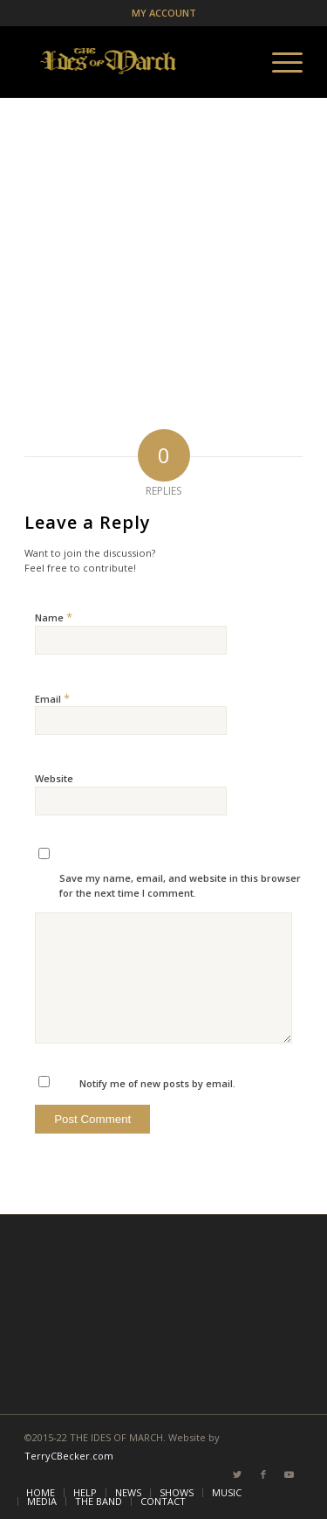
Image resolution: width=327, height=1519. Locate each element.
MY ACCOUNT (164, 12)
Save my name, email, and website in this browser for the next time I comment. (180, 885)
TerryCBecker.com (68, 1455)
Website (54, 778)
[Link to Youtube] (289, 1474)
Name (53, 617)
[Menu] (279, 62)
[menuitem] (40, 1492)
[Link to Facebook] (263, 1474)
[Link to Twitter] (237, 1474)
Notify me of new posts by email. (157, 1083)
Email (52, 698)
